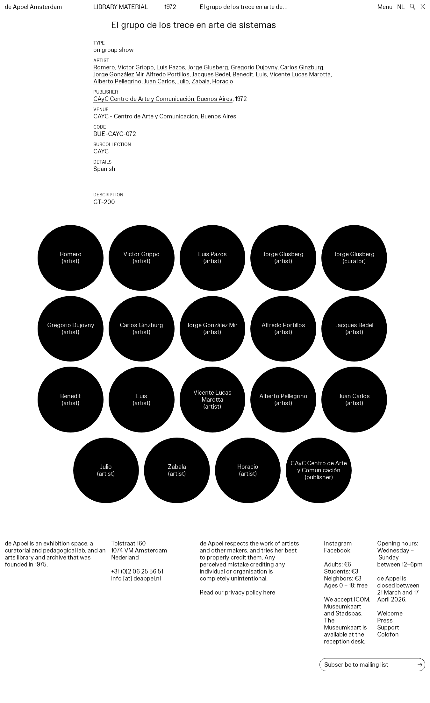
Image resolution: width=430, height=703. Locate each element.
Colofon (388, 634)
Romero (104, 67)
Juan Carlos (159, 81)
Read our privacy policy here (237, 592)
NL (401, 7)
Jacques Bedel (211, 74)
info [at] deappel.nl (136, 578)
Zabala (200, 81)
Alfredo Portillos (168, 74)
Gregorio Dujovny (254, 67)
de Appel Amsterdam (33, 7)
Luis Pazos (170, 67)
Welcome (390, 613)
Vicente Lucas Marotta (300, 74)
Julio (183, 81)
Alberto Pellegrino (117, 81)
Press (385, 620)
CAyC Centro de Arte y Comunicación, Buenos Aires (163, 99)
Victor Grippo (136, 67)
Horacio (222, 81)
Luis (261, 74)
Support (388, 627)
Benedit (243, 74)
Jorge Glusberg (208, 67)
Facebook (337, 550)
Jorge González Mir (118, 74)
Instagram (338, 543)
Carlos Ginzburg (301, 67)
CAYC (101, 151)
